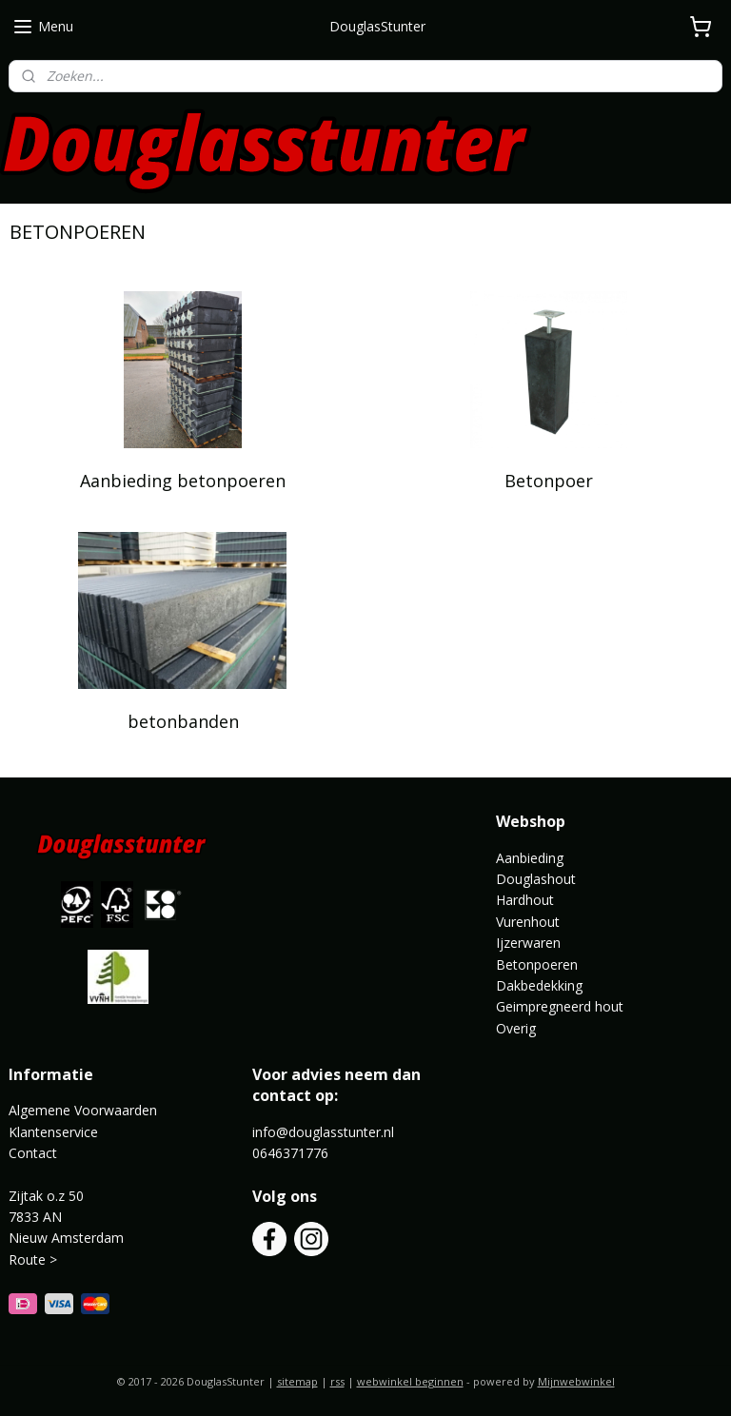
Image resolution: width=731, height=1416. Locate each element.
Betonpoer (548, 480)
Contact (33, 1153)
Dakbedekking (539, 985)
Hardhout (525, 900)
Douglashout (536, 879)
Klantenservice (53, 1132)
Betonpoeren (537, 964)
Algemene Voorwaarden (83, 1110)
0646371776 (290, 1153)
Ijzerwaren (528, 943)
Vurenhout (528, 922)
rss (337, 1381)
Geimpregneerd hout (559, 1006)
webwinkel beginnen (410, 1381)
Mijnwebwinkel (576, 1381)
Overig (516, 1028)
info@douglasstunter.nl (323, 1132)
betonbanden (183, 721)
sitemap (297, 1381)
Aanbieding (529, 858)
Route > (35, 1259)
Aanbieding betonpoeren (183, 480)
